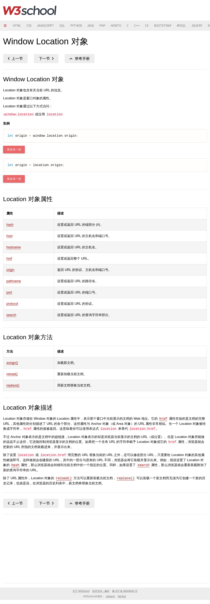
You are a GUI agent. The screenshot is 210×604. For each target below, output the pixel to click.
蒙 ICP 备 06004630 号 (124, 591)
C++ (143, 26)
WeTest (122, 596)
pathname (13, 281)
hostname (13, 247)
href (9, 258)
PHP (107, 26)
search (11, 315)
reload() (12, 374)
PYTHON (79, 26)
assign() (12, 362)
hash (10, 224)
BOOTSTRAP (170, 26)
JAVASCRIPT (47, 26)
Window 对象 (80, 58)
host (9, 236)
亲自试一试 (14, 149)
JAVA (94, 26)
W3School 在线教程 (29, 10)
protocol (12, 303)
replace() (12, 385)
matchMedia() (46, 58)
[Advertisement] (105, 548)
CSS (29, 26)
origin (10, 270)
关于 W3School (81, 591)
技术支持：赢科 (101, 591)
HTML (17, 26)
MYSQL (189, 26)
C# (153, 26)
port (9, 292)
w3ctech (110, 596)
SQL (64, 26)
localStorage (15, 58)
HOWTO (121, 26)
